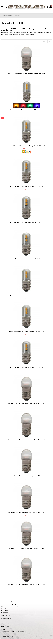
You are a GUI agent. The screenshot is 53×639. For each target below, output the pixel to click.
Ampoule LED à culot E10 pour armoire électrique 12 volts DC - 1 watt (26, 295)
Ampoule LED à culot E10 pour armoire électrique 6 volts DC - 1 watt (26, 331)
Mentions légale (6, 620)
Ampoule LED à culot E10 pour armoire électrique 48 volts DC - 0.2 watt (26, 476)
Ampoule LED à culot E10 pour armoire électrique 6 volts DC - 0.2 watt (26, 548)
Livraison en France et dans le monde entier (12, 604)
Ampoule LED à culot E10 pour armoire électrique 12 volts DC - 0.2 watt (26, 584)
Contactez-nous (6, 624)
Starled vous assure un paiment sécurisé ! (11, 606)
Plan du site (5, 610)
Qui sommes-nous (6, 618)
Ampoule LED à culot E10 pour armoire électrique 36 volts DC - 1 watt (26, 186)
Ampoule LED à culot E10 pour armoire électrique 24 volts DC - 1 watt (26, 258)
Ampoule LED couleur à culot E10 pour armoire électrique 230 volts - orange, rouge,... (26, 109)
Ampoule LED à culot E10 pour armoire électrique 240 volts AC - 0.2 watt (26, 73)
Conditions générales (7, 622)
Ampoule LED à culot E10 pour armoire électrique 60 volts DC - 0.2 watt (26, 403)
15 (49, 41)
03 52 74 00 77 (7, 634)
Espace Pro (5, 612)
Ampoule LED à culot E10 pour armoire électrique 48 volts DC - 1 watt (26, 222)
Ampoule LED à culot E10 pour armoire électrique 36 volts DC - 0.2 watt (26, 439)
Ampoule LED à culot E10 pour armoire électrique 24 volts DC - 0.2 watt (26, 512)
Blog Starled (5, 608)
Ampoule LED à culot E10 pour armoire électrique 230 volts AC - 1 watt (26, 146)
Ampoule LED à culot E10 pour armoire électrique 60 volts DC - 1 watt (26, 367)
